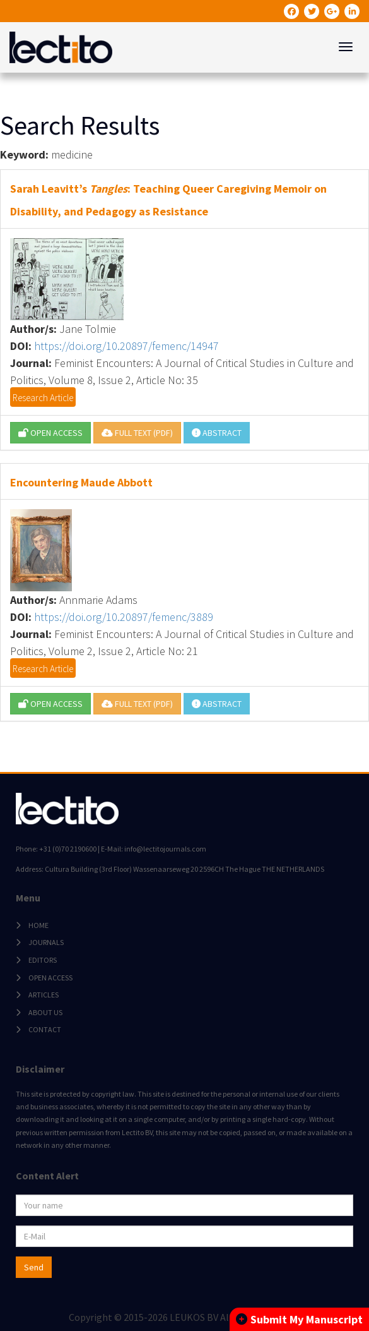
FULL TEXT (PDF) (137, 432)
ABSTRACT (217, 432)
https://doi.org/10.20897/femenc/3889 (123, 617)
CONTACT (44, 1029)
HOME (38, 925)
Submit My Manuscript (299, 1319)
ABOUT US (45, 1012)
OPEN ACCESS (50, 432)
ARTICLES (43, 994)
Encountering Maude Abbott (81, 482)
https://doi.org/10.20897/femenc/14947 (126, 346)
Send (34, 1267)
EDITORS (42, 960)
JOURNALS (46, 942)
